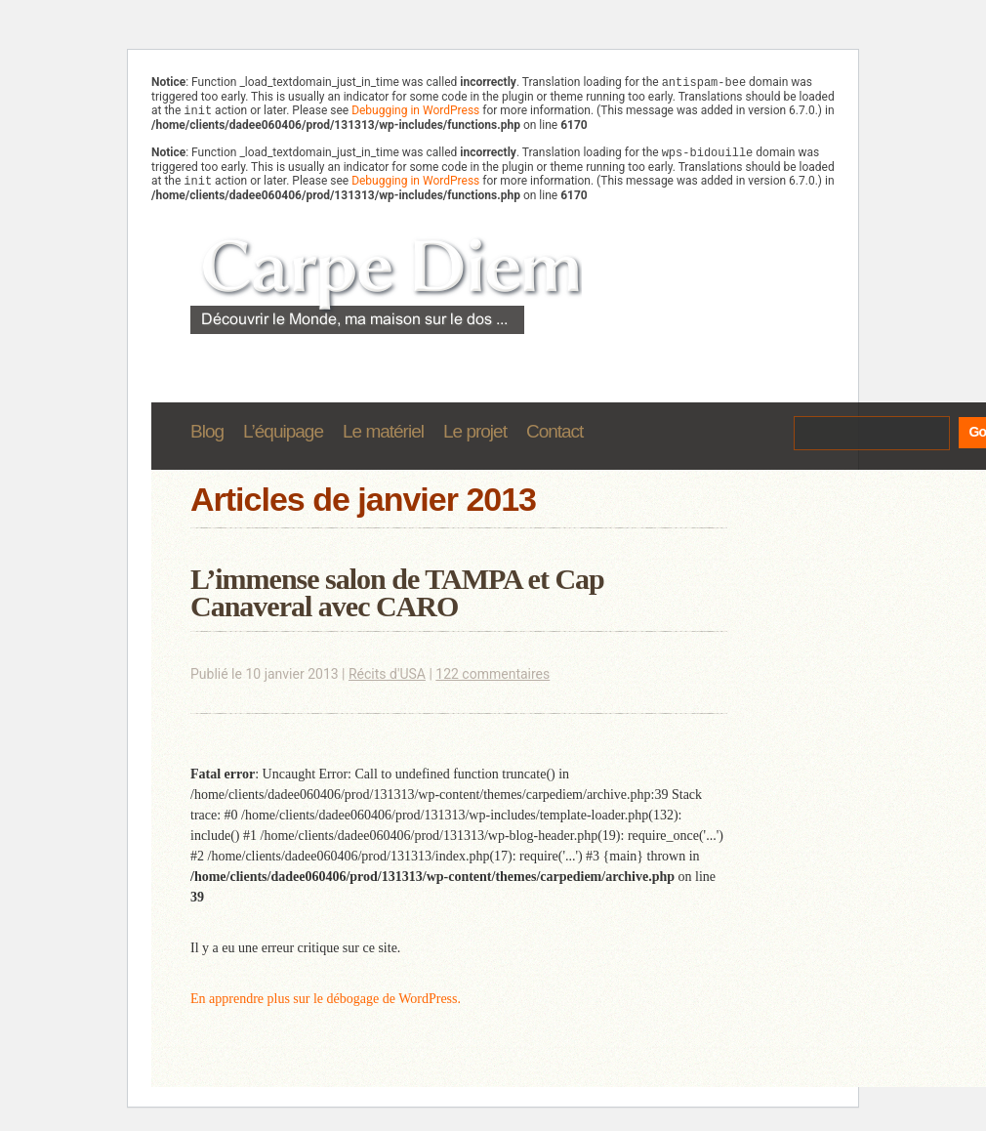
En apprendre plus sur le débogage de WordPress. (325, 1006)
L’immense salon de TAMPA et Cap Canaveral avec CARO (397, 600)
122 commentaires (492, 682)
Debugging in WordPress (415, 114)
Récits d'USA (387, 682)
